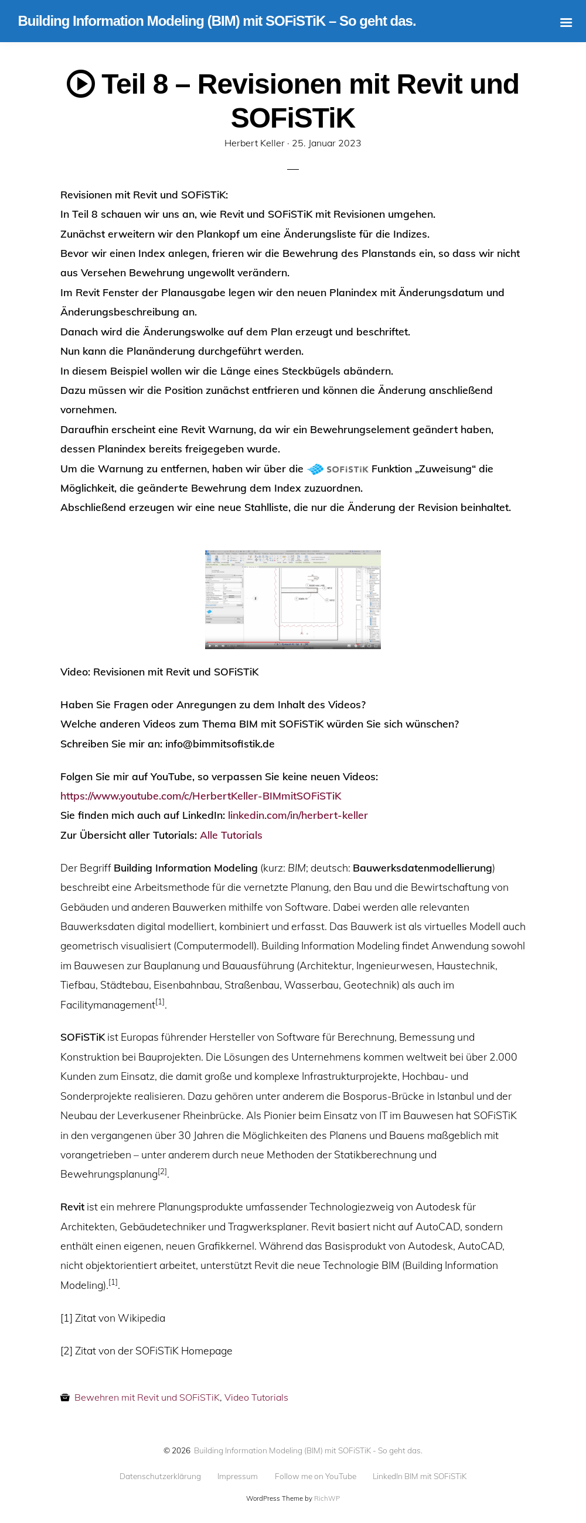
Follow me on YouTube (315, 1476)
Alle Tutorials (231, 834)
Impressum (237, 1476)
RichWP (327, 1498)
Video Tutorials (256, 1397)
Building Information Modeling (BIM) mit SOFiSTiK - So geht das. (308, 1450)
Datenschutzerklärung (160, 1476)
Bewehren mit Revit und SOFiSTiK (147, 1397)
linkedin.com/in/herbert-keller (298, 814)
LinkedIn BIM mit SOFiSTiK (419, 1476)
